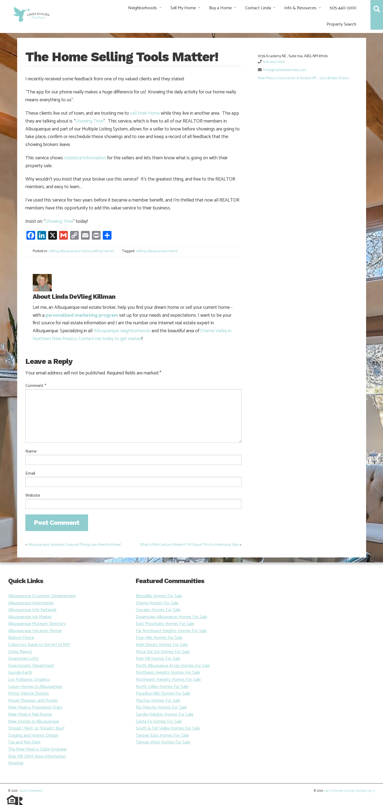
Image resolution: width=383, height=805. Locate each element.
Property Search (341, 24)
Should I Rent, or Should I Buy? (36, 728)
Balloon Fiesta (21, 637)
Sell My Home (183, 8)
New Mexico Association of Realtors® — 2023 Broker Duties (303, 78)
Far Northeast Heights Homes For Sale (171, 631)
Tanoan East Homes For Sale (162, 735)
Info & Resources (300, 8)
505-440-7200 (343, 8)
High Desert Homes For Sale (162, 644)
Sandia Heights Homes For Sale (164, 714)
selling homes (103, 251)
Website (32, 495)
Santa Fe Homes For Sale (159, 721)
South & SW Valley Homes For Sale (168, 728)
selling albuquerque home (70, 251)
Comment (35, 386)
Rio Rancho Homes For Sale (161, 707)
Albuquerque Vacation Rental (34, 631)
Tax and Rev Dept (24, 742)
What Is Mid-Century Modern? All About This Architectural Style (189, 545)
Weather (16, 763)
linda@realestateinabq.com (284, 70)
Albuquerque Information (31, 603)
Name (31, 451)
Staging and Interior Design (33, 735)
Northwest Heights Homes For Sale (168, 679)
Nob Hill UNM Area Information (37, 756)
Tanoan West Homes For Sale (163, 742)
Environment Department (31, 665)
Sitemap (338, 790)
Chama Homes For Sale (157, 603)
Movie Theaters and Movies (33, 700)
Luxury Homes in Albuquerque (35, 686)
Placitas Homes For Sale (158, 700)
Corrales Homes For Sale (158, 610)
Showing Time (89, 121)
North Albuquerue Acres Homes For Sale (173, 665)
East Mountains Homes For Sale (165, 623)
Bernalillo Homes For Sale (159, 596)
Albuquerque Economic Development (42, 596)
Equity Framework (31, 790)
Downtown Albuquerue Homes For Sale (171, 617)
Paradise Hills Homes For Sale (163, 693)
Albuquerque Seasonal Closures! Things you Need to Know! (74, 545)
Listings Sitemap (355, 790)
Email (30, 473)
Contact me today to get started (110, 339)
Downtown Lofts (23, 658)
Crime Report (20, 651)
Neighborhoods (142, 8)
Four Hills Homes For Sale (159, 637)
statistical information (85, 158)
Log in (328, 790)
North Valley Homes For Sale (162, 686)
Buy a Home (220, 8)
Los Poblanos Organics (29, 679)
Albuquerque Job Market (30, 617)
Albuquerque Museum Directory (37, 623)
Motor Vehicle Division (28, 693)
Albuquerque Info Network (32, 610)
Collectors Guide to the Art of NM (39, 644)
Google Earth (20, 672)
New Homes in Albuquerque (33, 721)
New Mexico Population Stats (35, 707)
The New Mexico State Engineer (37, 749)
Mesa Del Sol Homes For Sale (162, 651)
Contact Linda (258, 8)
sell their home (145, 113)
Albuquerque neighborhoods (122, 331)
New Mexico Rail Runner (30, 714)
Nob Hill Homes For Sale (158, 658)
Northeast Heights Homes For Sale (168, 672)
